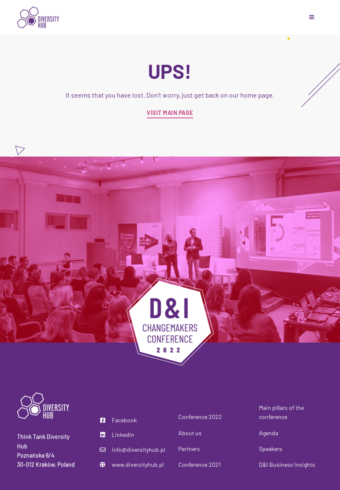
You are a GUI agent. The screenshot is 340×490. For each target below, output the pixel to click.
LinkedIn (123, 434)
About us (190, 432)
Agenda (268, 432)
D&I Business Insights (287, 464)
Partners (189, 448)
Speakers (270, 448)
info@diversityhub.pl (138, 449)
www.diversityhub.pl (138, 464)
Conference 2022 (200, 416)
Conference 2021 (199, 464)
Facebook (124, 420)
